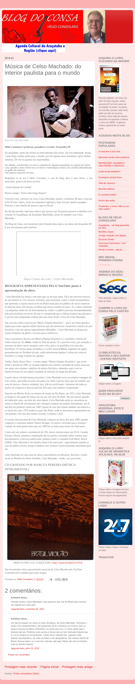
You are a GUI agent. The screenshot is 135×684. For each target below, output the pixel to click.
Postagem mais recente (21, 667)
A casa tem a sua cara (109, 151)
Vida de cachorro (107, 183)
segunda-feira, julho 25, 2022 (25, 648)
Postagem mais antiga (77, 667)
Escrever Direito (106, 239)
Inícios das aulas (107, 200)
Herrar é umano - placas (110, 249)
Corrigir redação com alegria (112, 235)
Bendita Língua (106, 231)
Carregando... (105, 264)
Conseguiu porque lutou (110, 177)
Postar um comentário (19, 654)
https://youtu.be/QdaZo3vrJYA (67, 562)
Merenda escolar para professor (114, 157)
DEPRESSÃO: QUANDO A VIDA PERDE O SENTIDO (112, 164)
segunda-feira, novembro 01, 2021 (27, 609)
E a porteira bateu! (108, 194)
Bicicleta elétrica (106, 189)
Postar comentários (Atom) (26, 673)
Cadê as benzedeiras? (109, 171)
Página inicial (49, 667)
